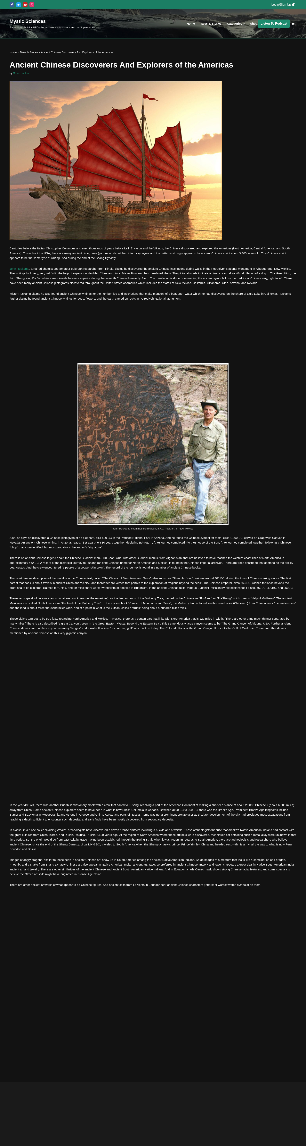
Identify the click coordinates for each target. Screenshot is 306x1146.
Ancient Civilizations (117, 1113)
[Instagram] (31, 4)
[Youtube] (25, 4)
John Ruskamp (20, 271)
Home (188, 23)
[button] (243, 23)
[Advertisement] (153, 345)
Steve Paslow (21, 73)
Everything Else (13, 1138)
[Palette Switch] (293, 4)
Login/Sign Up (281, 4)
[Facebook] (12, 4)
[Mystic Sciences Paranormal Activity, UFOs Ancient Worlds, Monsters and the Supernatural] (52, 23)
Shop (253, 23)
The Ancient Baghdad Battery (138, 1103)
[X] (18, 4)
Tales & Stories (209, 23)
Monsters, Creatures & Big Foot (44, 1138)
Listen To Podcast (274, 23)
